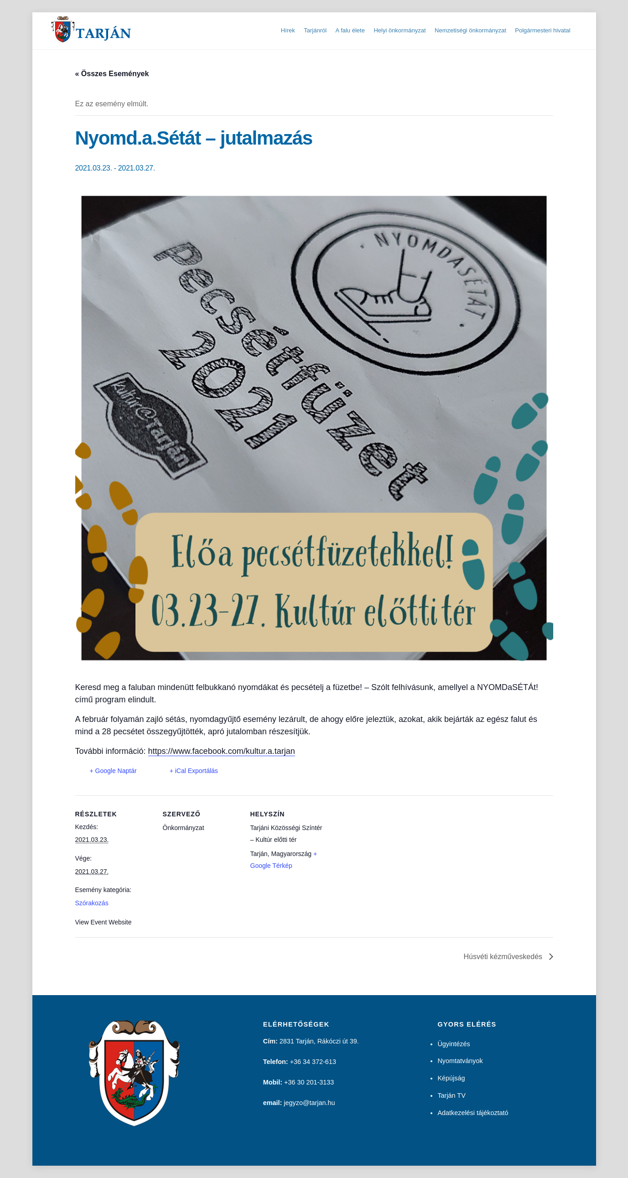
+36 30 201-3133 (309, 1082)
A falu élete (350, 30)
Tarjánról (315, 30)
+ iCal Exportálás (194, 770)
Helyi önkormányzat (400, 30)
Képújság (451, 1078)
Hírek (288, 30)
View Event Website (103, 922)
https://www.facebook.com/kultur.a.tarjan (221, 751)
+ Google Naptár (113, 770)
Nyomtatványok (460, 1060)
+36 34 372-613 (313, 1061)
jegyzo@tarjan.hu (309, 1102)
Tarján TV (451, 1095)
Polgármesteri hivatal (542, 30)
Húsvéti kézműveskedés (504, 956)
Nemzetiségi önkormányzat (470, 30)
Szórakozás (92, 903)
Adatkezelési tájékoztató (472, 1112)
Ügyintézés (453, 1044)
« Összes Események (112, 74)
